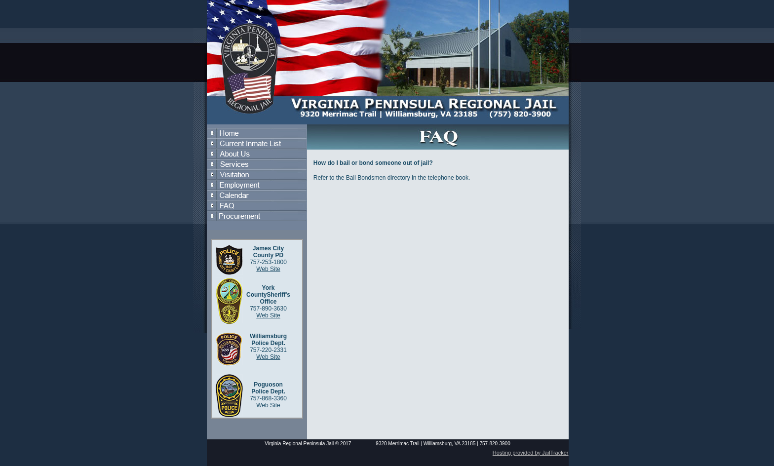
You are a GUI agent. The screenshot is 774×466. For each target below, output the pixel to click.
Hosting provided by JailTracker (531, 453)
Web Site (268, 269)
